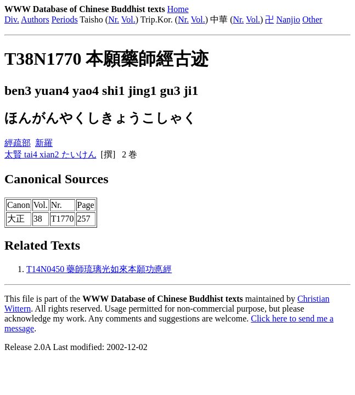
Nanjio (288, 19)
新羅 (44, 143)
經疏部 (17, 143)
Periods (65, 19)
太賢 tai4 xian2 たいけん (50, 154)
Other (312, 19)
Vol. (128, 19)
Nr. (113, 19)
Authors (35, 19)
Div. (11, 19)
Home (178, 9)
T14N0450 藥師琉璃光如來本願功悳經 (99, 269)
